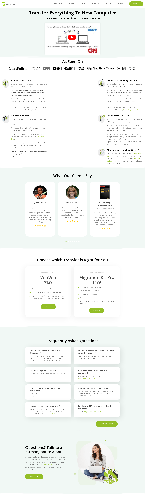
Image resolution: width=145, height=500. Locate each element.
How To (96, 4)
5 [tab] (74, 241)
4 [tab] (72, 241)
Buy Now (136, 4)
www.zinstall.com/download (87, 384)
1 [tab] (66, 241)
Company (108, 4)
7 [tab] (79, 241)
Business (84, 4)
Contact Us (33, 476)
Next (118, 212)
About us (70, 494)
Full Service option (47, 465)
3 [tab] (70, 241)
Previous (27, 212)
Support (53, 494)
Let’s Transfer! (105, 430)
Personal (71, 4)
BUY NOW (48, 311)
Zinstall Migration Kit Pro (131, 110)
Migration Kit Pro (52, 419)
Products (58, 4)
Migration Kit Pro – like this (93, 418)
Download (91, 494)
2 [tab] (68, 241)
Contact (121, 4)
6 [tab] (76, 241)
